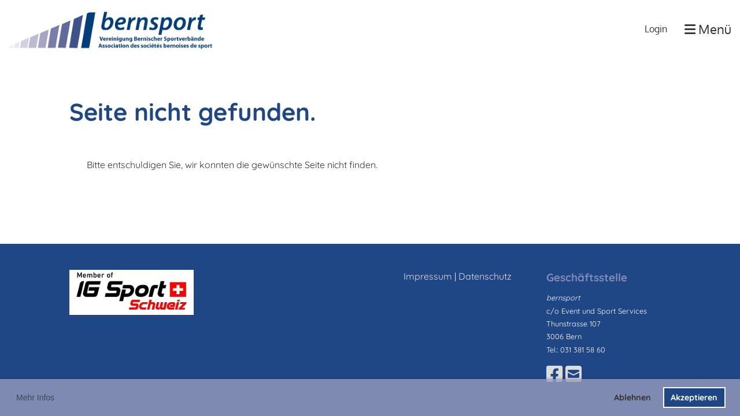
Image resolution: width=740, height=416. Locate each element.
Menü (707, 29)
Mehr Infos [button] (35, 397)
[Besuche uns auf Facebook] (554, 373)
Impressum (428, 276)
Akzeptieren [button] (694, 397)
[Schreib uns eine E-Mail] (573, 373)
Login (656, 29)
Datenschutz (485, 276)
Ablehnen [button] (632, 397)
